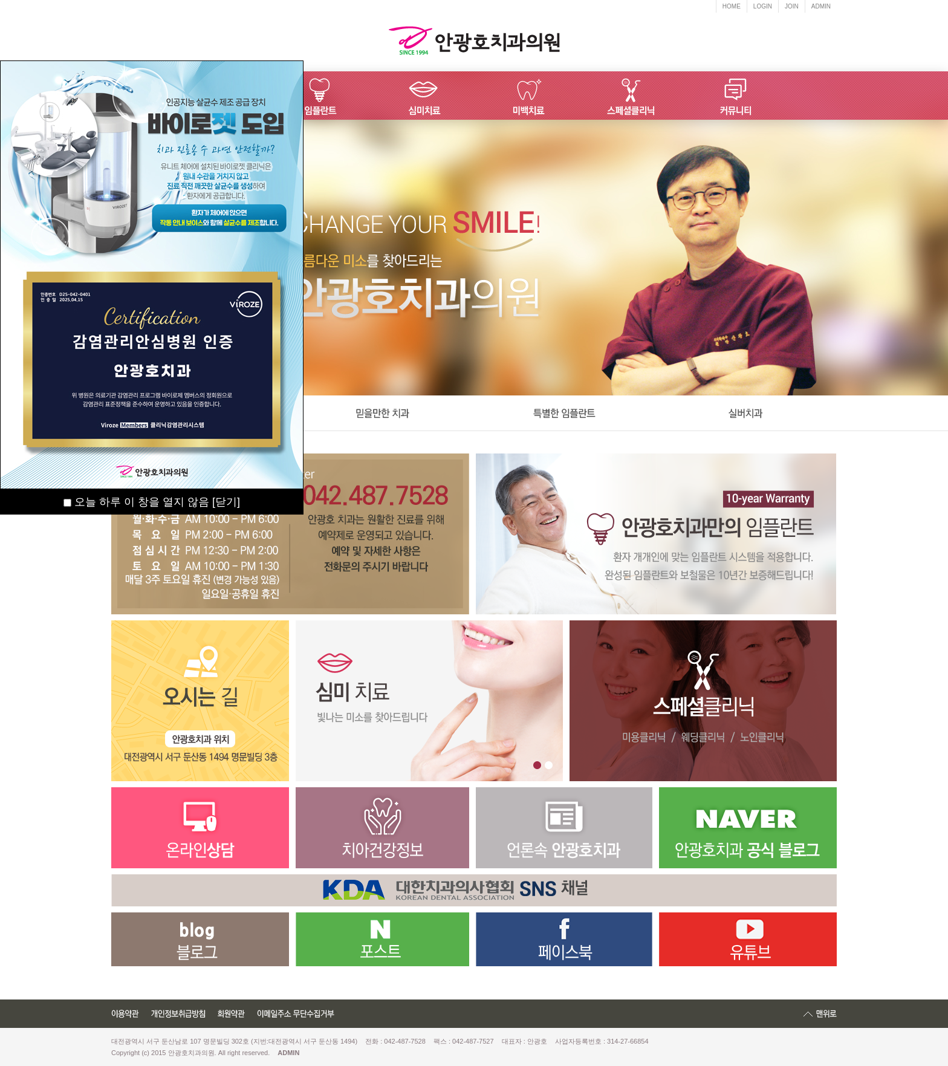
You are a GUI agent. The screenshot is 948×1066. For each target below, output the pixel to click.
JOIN (792, 6)
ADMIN (821, 6)
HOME (731, 6)
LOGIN (762, 6)
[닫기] (226, 502)
